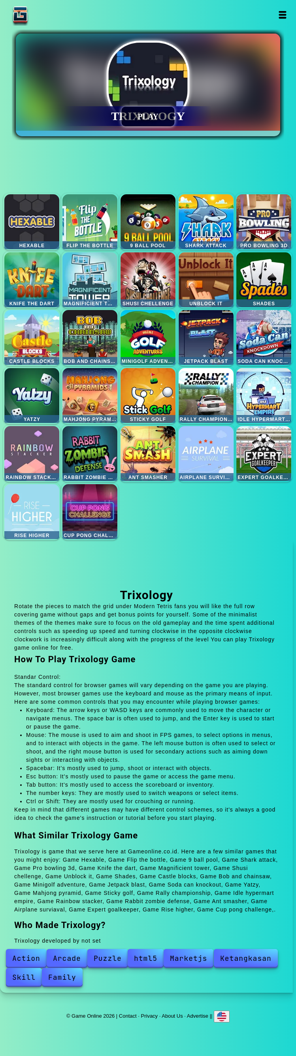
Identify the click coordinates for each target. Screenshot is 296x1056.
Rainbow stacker (31, 453)
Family (62, 977)
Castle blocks (31, 337)
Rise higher (31, 511)
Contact (128, 1016)
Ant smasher (148, 453)
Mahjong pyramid (89, 395)
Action (26, 958)
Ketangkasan (245, 958)
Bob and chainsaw (89, 337)
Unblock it (206, 279)
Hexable (31, 221)
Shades (263, 279)
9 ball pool (148, 221)
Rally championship (206, 395)
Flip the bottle (89, 221)
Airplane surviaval (206, 453)
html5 (145, 958)
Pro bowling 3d (263, 221)
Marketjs (188, 958)
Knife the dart (31, 279)
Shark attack (206, 221)
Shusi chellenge (148, 279)
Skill (24, 977)
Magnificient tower (89, 279)
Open (282, 15)
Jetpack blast (206, 337)
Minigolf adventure (148, 337)
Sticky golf (148, 395)
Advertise (197, 1016)
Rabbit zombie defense (89, 453)
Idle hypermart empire (263, 395)
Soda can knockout (263, 337)
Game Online (45, 15)
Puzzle (108, 958)
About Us (172, 1016)
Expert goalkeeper (263, 453)
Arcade (67, 958)
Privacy (149, 1016)
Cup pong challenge (89, 511)
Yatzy (31, 395)
